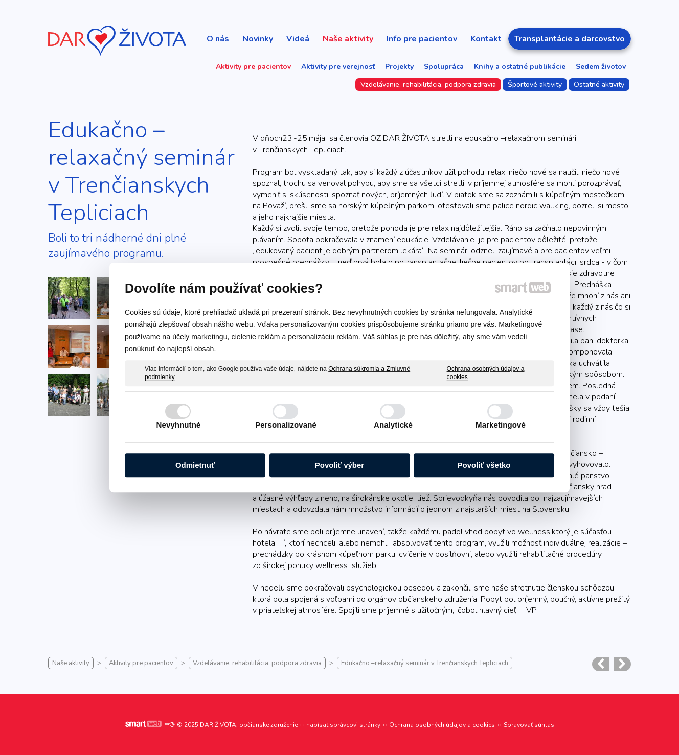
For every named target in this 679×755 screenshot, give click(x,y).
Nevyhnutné (178, 424)
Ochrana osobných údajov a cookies (486, 373)
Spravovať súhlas (529, 725)
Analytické (393, 424)
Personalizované (285, 424)
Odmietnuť (195, 465)
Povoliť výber (339, 465)
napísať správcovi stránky (343, 725)
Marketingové (501, 424)
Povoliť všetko (484, 465)
